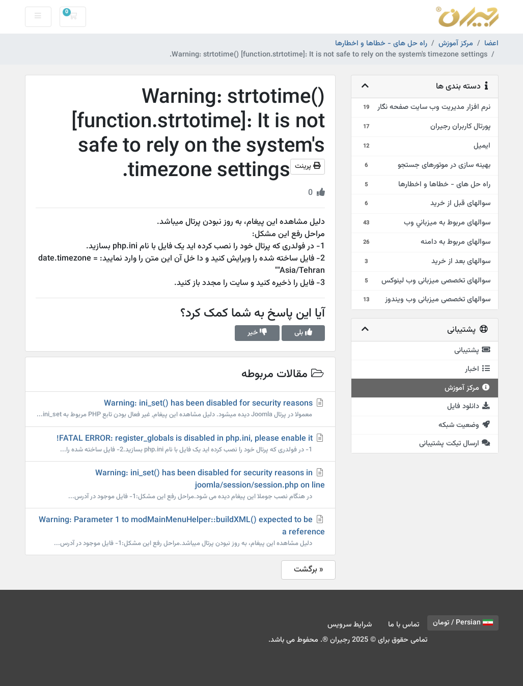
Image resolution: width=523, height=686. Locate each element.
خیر (257, 332)
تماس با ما (403, 625)
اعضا (491, 43)
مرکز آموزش (455, 43)
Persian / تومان (463, 622)
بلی (303, 332)
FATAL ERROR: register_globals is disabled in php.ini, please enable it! (180, 444)
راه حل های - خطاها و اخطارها (381, 43)
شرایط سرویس (349, 625)
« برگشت (308, 569)
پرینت (307, 166)
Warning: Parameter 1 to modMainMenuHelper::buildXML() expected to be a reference (180, 531)
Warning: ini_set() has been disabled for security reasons (180, 408)
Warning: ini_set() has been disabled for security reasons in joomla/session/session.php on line (180, 484)
